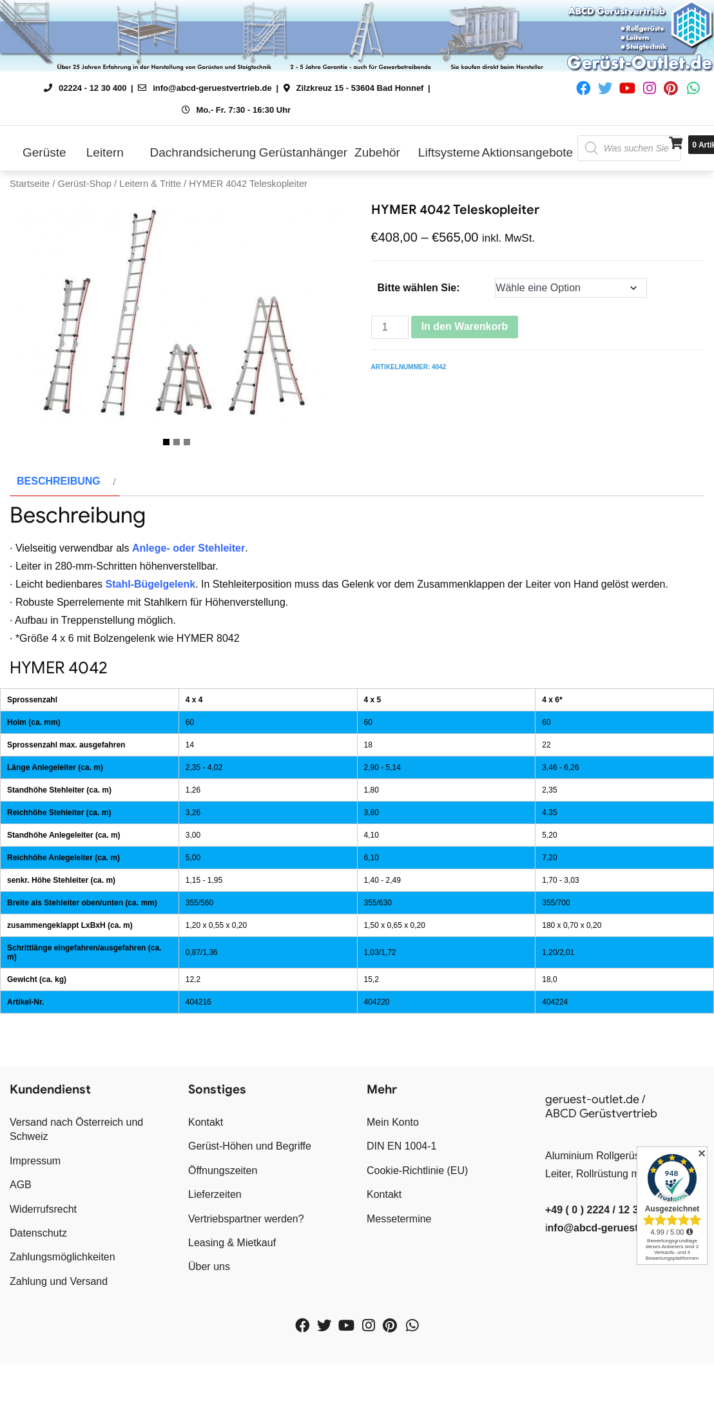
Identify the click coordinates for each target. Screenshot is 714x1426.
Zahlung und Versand (59, 1337)
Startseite (30, 183)
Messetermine (399, 1274)
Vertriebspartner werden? (246, 1274)
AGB (21, 1240)
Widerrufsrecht (43, 1265)
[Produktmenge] (390, 327)
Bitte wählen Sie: (419, 287)
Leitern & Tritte (150, 183)
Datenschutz (38, 1289)
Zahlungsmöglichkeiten (62, 1313)
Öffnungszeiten (222, 1226)
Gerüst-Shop (84, 183)
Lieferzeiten (215, 1250)
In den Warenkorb (464, 326)
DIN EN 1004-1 (402, 1202)
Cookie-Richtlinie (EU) (417, 1226)
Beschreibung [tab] (59, 537)
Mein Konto (393, 1178)
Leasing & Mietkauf (232, 1298)
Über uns (209, 1323)
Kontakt (205, 1178)
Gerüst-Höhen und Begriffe (249, 1202)
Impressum (35, 1216)
